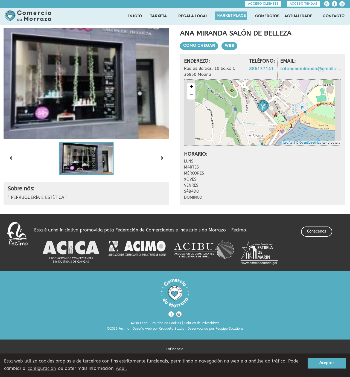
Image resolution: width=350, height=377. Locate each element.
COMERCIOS (267, 16)
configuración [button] (42, 368)
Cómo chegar (199, 46)
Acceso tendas (303, 3)
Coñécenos (316, 231)
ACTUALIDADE (298, 16)
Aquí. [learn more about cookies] (121, 368)
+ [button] (191, 87)
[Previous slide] (10, 158)
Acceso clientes (263, 3)
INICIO (135, 16)
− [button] (191, 95)
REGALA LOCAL (193, 16)
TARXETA (158, 16)
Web (229, 46)
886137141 (261, 68)
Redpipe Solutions (229, 328)
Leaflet (288, 142)
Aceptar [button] (326, 363)
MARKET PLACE (231, 16)
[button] (86, 158)
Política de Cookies (166, 323)
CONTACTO (334, 16)
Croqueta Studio (171, 328)
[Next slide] (161, 158)
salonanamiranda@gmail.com (310, 68)
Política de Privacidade (202, 323)
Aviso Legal (139, 323)
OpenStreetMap (310, 142)
